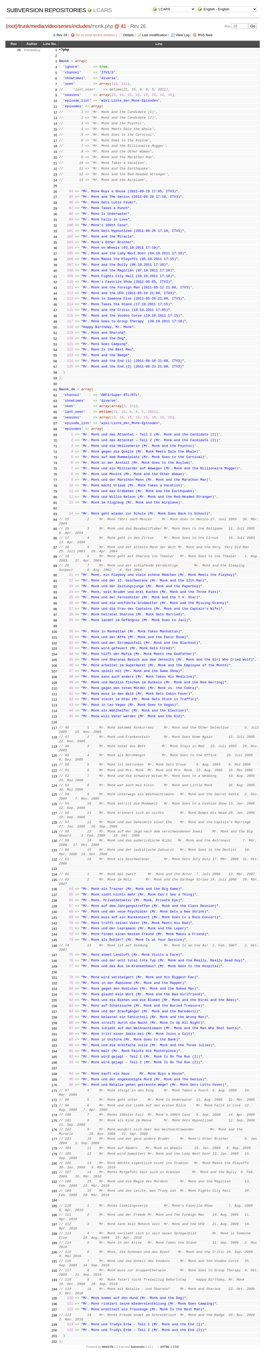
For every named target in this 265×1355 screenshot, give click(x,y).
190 (54, 1252)
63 (55, 401)
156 (54, 1006)
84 (55, 520)
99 (55, 626)
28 (55, 203)
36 (55, 248)
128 (54, 822)
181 (54, 1172)
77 (55, 480)
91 (55, 581)
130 (54, 841)
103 (54, 648)
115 (54, 716)
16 (55, 135)
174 (54, 1115)
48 (55, 316)
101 (54, 637)
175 (54, 1121)
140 (54, 912)
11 (55, 107)
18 (55, 146)
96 (55, 609)
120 (54, 755)
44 (55, 293)
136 (54, 889)
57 (55, 367)
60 (55, 384)
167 (54, 1068)
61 (55, 390)
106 (54, 666)
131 (54, 850)
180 (54, 1163)
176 (54, 1130)
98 (55, 620)
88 (55, 556)
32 (55, 225)
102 (54, 643)
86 (55, 538)
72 (55, 452)
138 (54, 900)
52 (55, 339)
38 (55, 259)
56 (55, 361)
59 (55, 378)
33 (55, 231)
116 (54, 722)
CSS (176, 1346)
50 (55, 327)
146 (54, 946)
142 (54, 923)
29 (55, 208)
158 (54, 1017)
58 (55, 372)
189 (54, 1243)
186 (54, 1215)
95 (55, 603)
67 (55, 423)
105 (54, 660)
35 (55, 242)
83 (55, 514)
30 (55, 214)
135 (54, 880)
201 (54, 1336)
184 (54, 1200)
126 (54, 804)
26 (19, 50)
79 (55, 491)
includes (81, 26)
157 (54, 1012)
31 (55, 220)
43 (55, 288)
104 (54, 654)
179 (54, 1154)
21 (55, 163)
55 (55, 355)
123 (54, 776)
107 (54, 671)
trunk (24, 26)
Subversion (138, 1346)
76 (55, 474)
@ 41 (120, 26)
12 (55, 112)
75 (55, 469)
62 (55, 395)
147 (54, 955)
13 (55, 118)
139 (54, 906)
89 (55, 566)
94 (55, 598)
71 (55, 446)
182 (54, 1182)
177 (54, 1139)
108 (54, 677)
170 (54, 1085)
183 (54, 1191)
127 (54, 813)
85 (55, 529)
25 (55, 186)
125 (54, 795)
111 (54, 694)
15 (55, 129)
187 (54, 1224)
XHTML (165, 1346)
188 (54, 1234)
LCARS (102, 10)
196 (54, 1304)
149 (54, 966)
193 (54, 1280)
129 (54, 832)
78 (55, 486)
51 (55, 333)
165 (54, 1057)
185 (54, 1206)
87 (55, 547)
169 (54, 1080)
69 (55, 435)
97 (55, 615)
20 (55, 157)
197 (54, 1310)
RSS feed (205, 35)
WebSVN (107, 1346)
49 (55, 322)
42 (55, 282)
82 (55, 508)
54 (55, 350)
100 (54, 632)
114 (54, 711)
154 (54, 995)
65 (55, 412)
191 (54, 1261)
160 (54, 1028)
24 (55, 180)
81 (55, 503)
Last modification (154, 35)
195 (54, 1298)
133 (54, 869)
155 (54, 1000)
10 (55, 101)
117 (54, 728)
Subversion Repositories (46, 10)
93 (55, 592)
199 (54, 1325)
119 (54, 746)
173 (54, 1106)
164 (54, 1051)
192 (54, 1271)
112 (54, 699)
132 (54, 859)
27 (55, 197)
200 (54, 1330)
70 (55, 440)
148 (54, 961)
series (64, 26)
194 (54, 1289)
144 (54, 934)
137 (54, 895)
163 (54, 1045)
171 (54, 1091)
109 (54, 683)
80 (55, 497)
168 (54, 1074)
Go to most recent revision (95, 35)
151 (54, 977)
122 (54, 770)
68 (55, 429)
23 (55, 175)
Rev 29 (61, 35)
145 (54, 940)
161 (54, 1034)
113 (54, 705)
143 (54, 929)
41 (55, 276)
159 (54, 1023)
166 (54, 1063)
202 (54, 1342)
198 (54, 1315)
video (51, 26)
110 (54, 688)
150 (54, 972)
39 (55, 265)
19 (55, 152)
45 (55, 299)
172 (54, 1100)
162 (54, 1040)
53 (55, 344)
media (37, 26)
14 (55, 124)
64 (55, 406)
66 (55, 418)
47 (55, 310)
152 (54, 983)
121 (54, 765)
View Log (182, 35)
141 (54, 918)
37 (55, 254)
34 (55, 237)
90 (55, 575)
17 (55, 141)
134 (54, 874)
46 (55, 305)
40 (55, 271)
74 (55, 463)
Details (128, 35)
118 (54, 737)
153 (54, 989)
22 (55, 169)
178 (54, 1148)
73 (55, 457)
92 (55, 586)
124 (54, 785)
